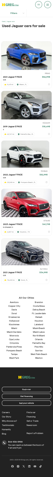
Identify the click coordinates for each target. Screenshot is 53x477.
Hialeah (38, 317)
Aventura (14, 302)
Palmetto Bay (38, 343)
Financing (31, 416)
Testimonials (8, 425)
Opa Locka (14, 339)
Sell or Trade (32, 421)
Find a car (31, 412)
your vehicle (26, 403)
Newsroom (32, 425)
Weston (39, 358)
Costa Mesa (39, 306)
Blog (4, 433)
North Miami (39, 335)
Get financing (26, 396)
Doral (14, 313)
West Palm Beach (39, 354)
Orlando (39, 339)
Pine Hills (39, 347)
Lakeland (38, 324)
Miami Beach (39, 328)
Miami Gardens (14, 332)
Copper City (14, 306)
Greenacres (14, 317)
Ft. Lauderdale (39, 313)
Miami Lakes (39, 332)
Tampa (14, 354)
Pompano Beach (14, 350)
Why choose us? (9, 421)
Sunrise (38, 350)
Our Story (6, 416)
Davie (14, 309)
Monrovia (14, 335)
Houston (39, 321)
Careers (6, 412)
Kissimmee (14, 324)
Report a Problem (35, 433)
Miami (14, 328)
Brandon (39, 302)
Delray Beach (39, 309)
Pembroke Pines (14, 347)
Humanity (6, 429)
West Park (14, 358)
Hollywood (14, 321)
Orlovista (14, 343)
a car (26, 389)
